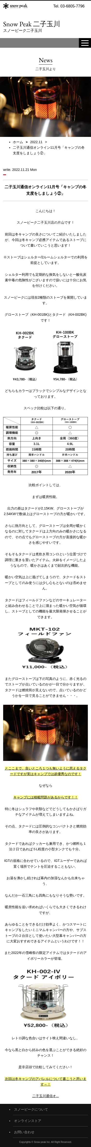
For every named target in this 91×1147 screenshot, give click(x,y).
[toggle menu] (85, 43)
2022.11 (36, 142)
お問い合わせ (24, 1132)
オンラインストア (27, 1121)
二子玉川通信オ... (45, 1096)
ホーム (18, 142)
